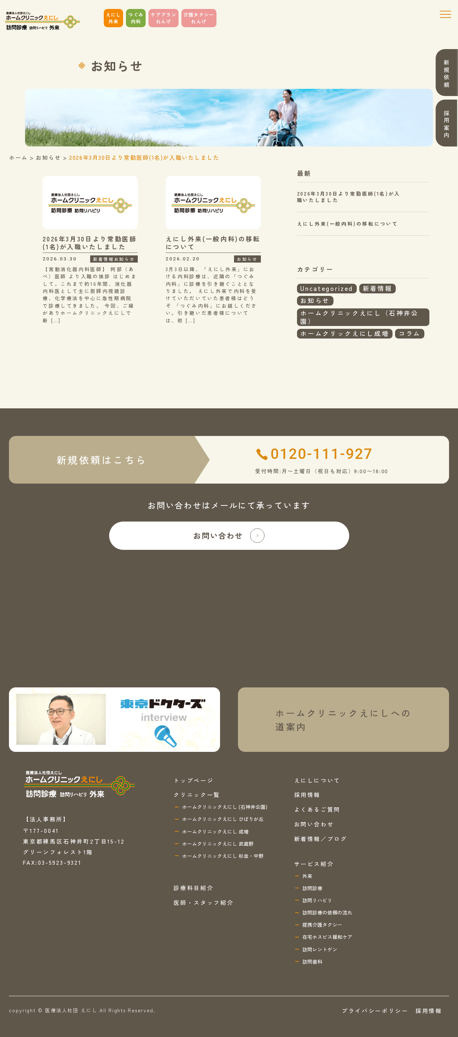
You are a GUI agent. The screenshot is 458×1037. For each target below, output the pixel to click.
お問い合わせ (228, 535)
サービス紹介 (314, 864)
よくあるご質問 (317, 809)
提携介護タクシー (322, 924)
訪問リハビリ (317, 900)
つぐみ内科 (135, 18)
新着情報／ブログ (320, 838)
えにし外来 (113, 18)
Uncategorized (326, 288)
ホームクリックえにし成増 (344, 333)
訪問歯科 (312, 961)
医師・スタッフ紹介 (204, 902)
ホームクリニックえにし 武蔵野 (218, 843)
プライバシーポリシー (375, 1010)
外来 (307, 875)
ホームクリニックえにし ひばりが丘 (223, 818)
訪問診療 (312, 888)
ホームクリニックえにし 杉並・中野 (223, 855)
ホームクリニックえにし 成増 (215, 831)
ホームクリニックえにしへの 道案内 (343, 719)
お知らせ (315, 300)
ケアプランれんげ (163, 18)
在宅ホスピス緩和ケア (327, 936)
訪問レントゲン (319, 949)
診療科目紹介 (194, 888)
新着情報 (378, 288)
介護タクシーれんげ (199, 18)
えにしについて (317, 780)
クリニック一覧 (197, 794)
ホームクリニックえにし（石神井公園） (359, 317)
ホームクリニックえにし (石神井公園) (224, 806)
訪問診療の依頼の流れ (327, 912)
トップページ (194, 780)
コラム (410, 333)
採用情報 (307, 794)
